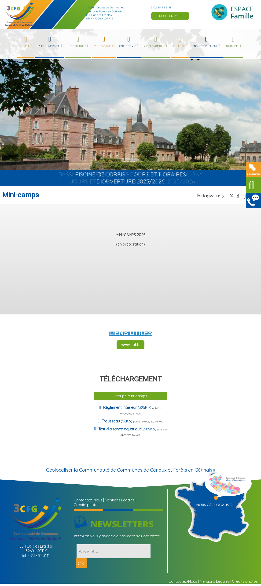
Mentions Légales (120, 500)
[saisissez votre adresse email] (114, 551)
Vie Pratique (102, 46)
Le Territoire (76, 46)
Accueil (24, 46)
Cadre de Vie (127, 46)
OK (81, 564)
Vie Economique (154, 46)
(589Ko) (127, 429)
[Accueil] (19, 14)
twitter (231, 195)
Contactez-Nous (88, 500)
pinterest (239, 195)
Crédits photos (86, 504)
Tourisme (232, 46)
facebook (223, 195)
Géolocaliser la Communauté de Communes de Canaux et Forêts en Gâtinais (130, 470)
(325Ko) (127, 407)
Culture (179, 46)
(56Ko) (117, 421)
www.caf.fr (130, 344)
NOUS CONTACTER (170, 15)
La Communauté (48, 46)
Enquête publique (205, 46)
